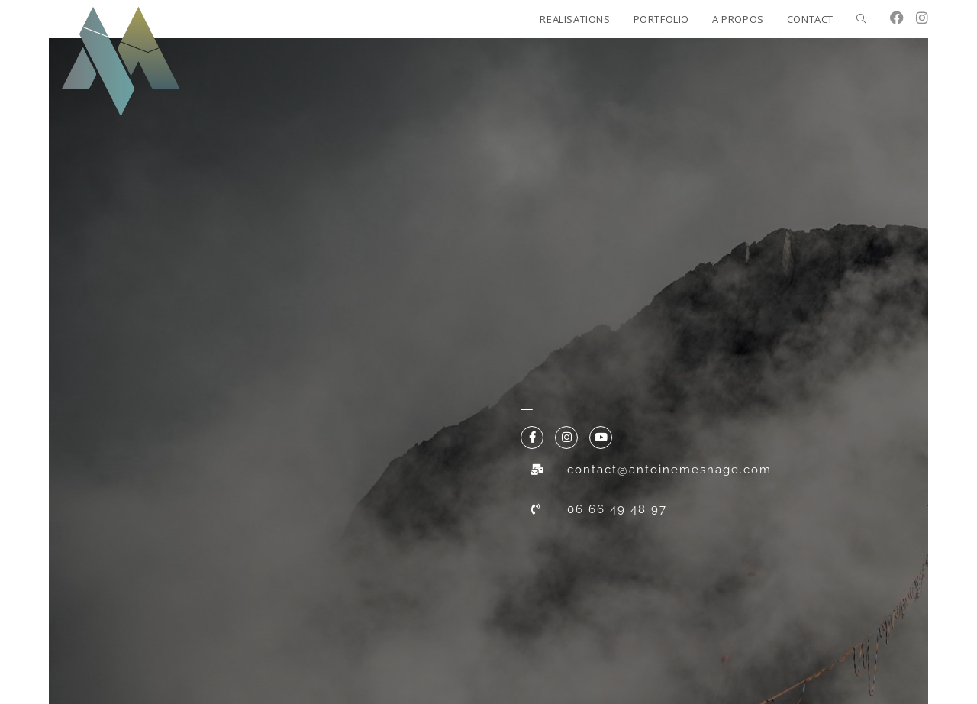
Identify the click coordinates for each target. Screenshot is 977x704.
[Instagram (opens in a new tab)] (922, 17)
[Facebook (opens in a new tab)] (897, 17)
